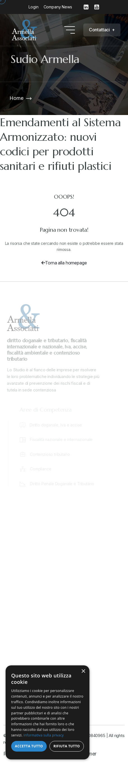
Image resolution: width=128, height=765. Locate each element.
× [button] (83, 671)
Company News (58, 6)
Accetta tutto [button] (29, 746)
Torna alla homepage (64, 263)
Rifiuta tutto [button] (66, 746)
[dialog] (47, 712)
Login (33, 6)
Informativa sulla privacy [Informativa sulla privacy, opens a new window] (43, 735)
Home (16, 98)
